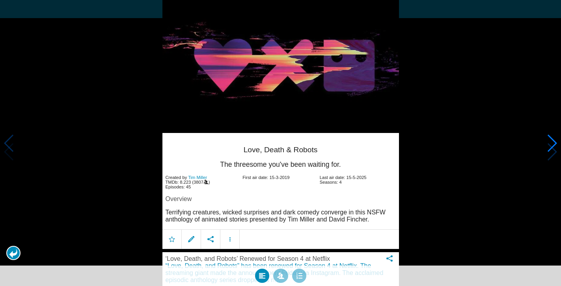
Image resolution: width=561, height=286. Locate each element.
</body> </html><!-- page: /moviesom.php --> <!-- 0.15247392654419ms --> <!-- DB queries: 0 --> (280, 143)
